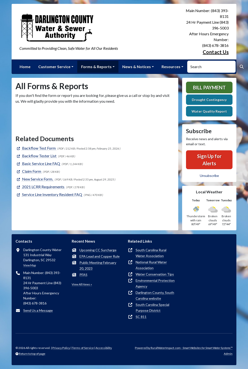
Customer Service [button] (54, 66)
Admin (228, 353)
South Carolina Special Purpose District (152, 307)
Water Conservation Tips (155, 274)
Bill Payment (209, 87)
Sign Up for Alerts (209, 159)
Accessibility (104, 348)
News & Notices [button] (136, 66)
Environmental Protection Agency (155, 283)
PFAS (83, 275)
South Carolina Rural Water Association (151, 253)
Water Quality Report (209, 111)
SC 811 (141, 317)
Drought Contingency (209, 100)
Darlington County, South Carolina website (155, 295)
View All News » (82, 284)
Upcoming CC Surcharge (97, 250)
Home (25, 66)
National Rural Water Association (151, 265)
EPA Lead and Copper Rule (99, 256)
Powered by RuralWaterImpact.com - (183, 348)
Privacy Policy (61, 348)
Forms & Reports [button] (96, 66)
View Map (29, 265)
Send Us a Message (38, 310)
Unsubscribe (209, 176)
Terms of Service (83, 348)
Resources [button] (171, 66)
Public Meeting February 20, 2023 (97, 265)
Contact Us (216, 52)
